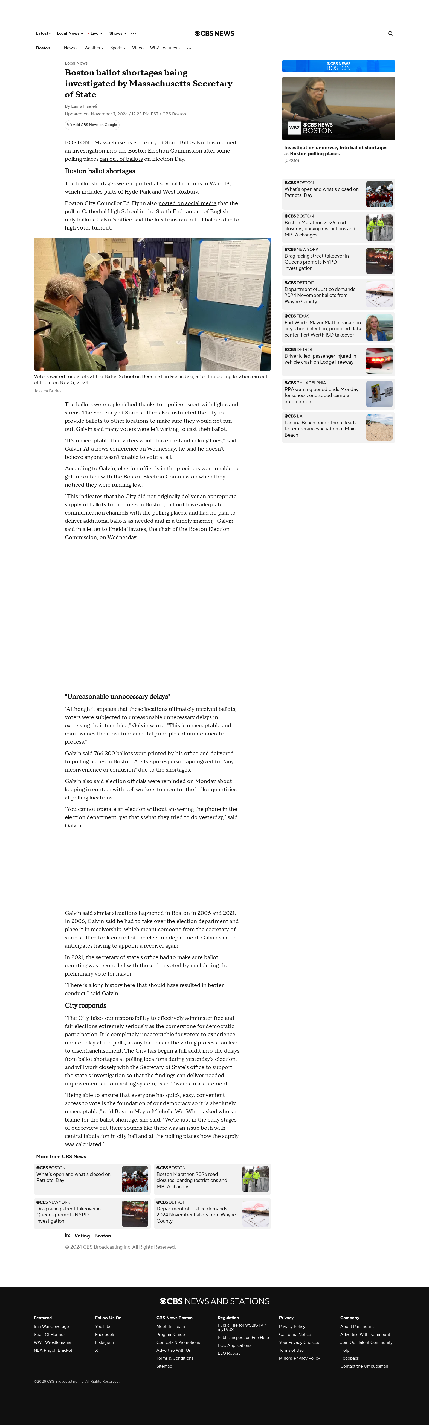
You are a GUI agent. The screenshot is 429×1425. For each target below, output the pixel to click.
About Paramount (357, 1326)
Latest (43, 33)
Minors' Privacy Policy (299, 1358)
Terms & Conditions (174, 1358)
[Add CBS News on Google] (92, 125)
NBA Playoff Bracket (53, 1350)
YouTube (103, 1326)
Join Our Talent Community (366, 1342)
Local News (70, 33)
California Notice (295, 1334)
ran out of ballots (121, 159)
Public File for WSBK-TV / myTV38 (242, 1327)
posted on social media (187, 203)
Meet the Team (170, 1326)
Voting (82, 1236)
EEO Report (229, 1353)
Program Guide (170, 1334)
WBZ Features (165, 48)
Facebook (104, 1334)
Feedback (349, 1358)
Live (96, 33)
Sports (118, 48)
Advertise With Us (173, 1350)
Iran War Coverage (51, 1326)
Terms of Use (291, 1350)
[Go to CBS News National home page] (214, 33)
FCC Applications (234, 1345)
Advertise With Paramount (365, 1334)
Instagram (104, 1342)
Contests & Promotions (178, 1342)
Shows (117, 33)
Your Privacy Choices (299, 1342)
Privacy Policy (292, 1326)
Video (138, 48)
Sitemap (164, 1366)
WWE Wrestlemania (52, 1342)
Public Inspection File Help (243, 1337)
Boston (43, 48)
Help (344, 1350)
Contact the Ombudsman (364, 1366)
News (71, 48)
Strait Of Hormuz (50, 1334)
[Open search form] (390, 33)
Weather (94, 48)
